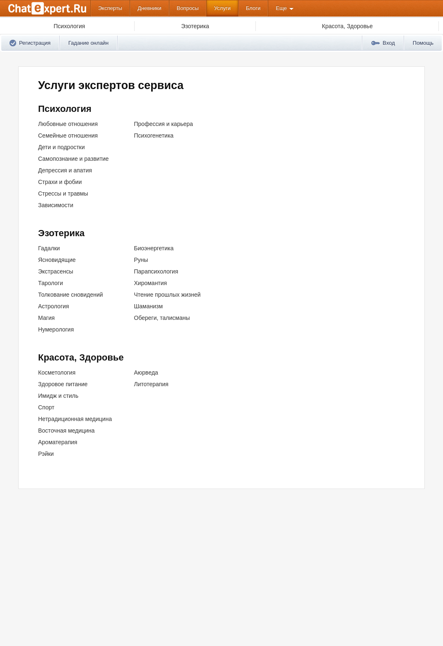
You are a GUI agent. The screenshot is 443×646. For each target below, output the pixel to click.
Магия (46, 318)
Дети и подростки (61, 147)
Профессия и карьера (163, 124)
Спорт (46, 407)
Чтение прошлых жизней (167, 294)
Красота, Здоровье (81, 357)
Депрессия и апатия (65, 170)
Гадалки (49, 248)
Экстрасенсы (55, 271)
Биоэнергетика (154, 248)
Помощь (423, 43)
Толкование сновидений (70, 294)
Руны (141, 259)
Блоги (253, 8)
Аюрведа (146, 372)
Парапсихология (156, 271)
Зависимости (55, 205)
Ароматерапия (57, 442)
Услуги (222, 8)
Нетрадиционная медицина (75, 419)
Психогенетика (154, 135)
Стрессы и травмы (63, 193)
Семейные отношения (68, 135)
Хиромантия (150, 283)
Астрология (53, 306)
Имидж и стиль (58, 395)
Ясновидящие (57, 259)
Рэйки (46, 453)
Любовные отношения (68, 124)
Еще (281, 8)
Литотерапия (151, 384)
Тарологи (50, 283)
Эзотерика (61, 233)
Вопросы (188, 8)
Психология (64, 109)
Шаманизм (148, 306)
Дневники (149, 8)
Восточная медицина (66, 430)
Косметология (56, 372)
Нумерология (56, 329)
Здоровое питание (63, 384)
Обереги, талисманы (162, 318)
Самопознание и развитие (73, 158)
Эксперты (110, 8)
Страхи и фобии (60, 182)
